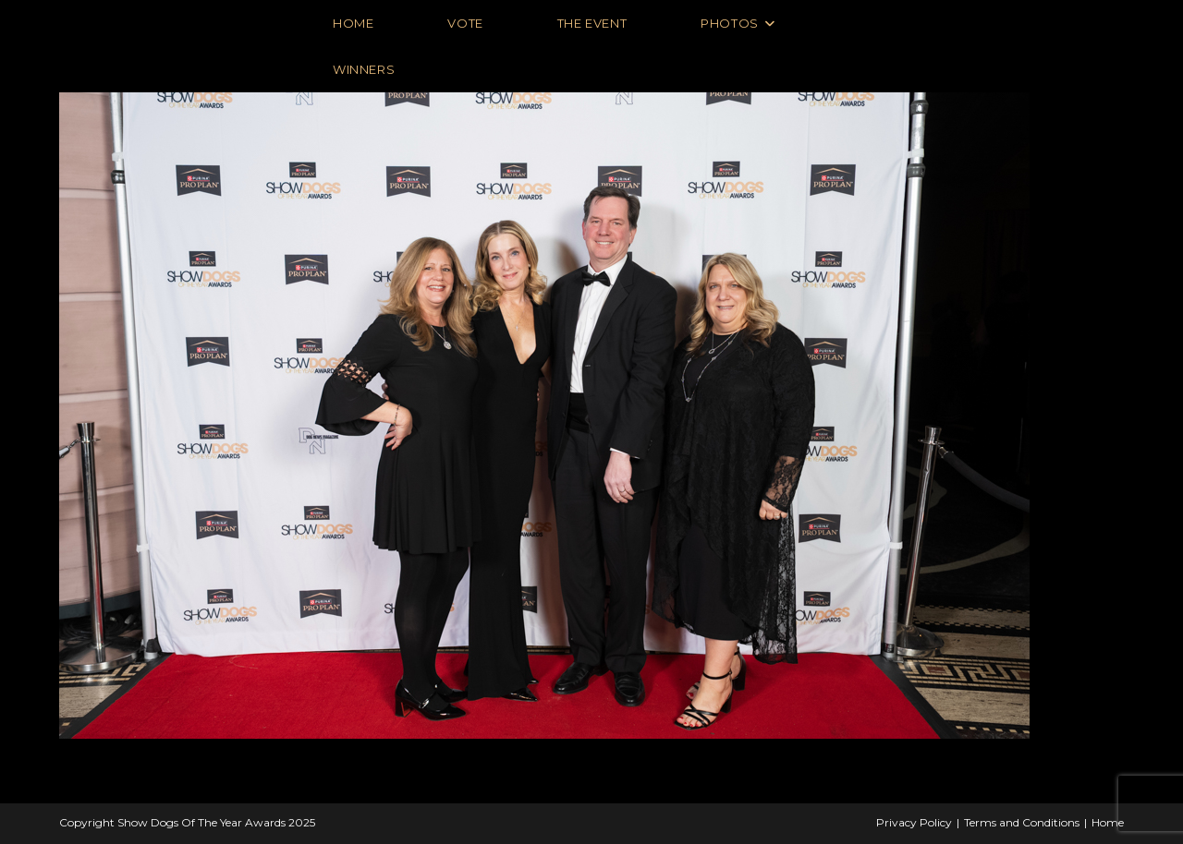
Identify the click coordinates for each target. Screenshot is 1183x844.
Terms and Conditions (1021, 822)
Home (1108, 822)
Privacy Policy (914, 822)
